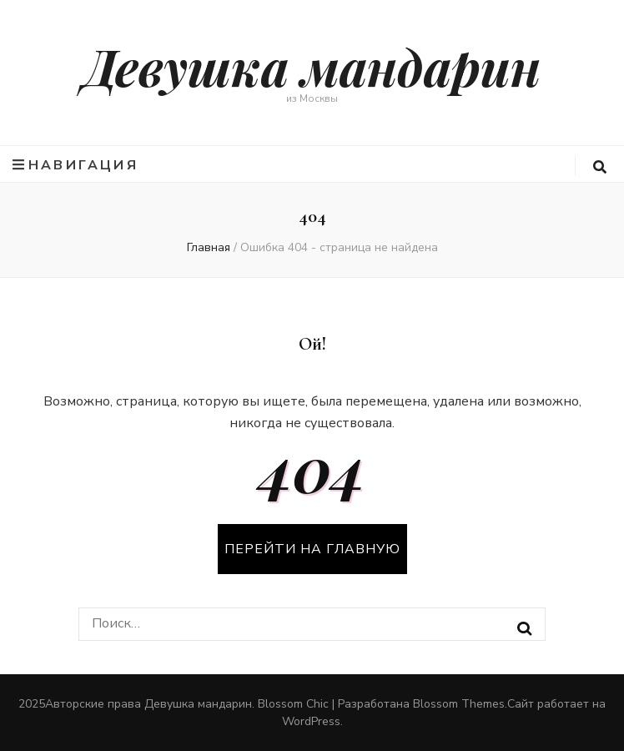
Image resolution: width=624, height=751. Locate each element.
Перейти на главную (312, 549)
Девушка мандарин (312, 66)
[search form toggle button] (599, 167)
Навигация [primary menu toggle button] (75, 165)
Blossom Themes (459, 704)
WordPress (311, 721)
